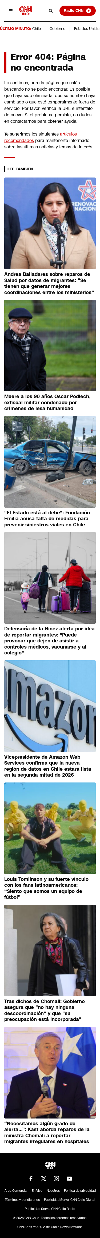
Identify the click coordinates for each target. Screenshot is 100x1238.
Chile (36, 28)
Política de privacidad (80, 1191)
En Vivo (37, 1191)
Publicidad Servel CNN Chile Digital (69, 1200)
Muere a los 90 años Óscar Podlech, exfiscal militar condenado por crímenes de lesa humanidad (47, 402)
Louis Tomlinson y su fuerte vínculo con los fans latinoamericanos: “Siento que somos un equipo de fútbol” (46, 888)
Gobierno (57, 28)
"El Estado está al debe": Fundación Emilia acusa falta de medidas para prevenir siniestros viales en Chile (47, 518)
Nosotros (53, 1191)
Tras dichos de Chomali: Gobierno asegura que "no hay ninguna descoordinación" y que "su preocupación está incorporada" (44, 1010)
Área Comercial (16, 1191)
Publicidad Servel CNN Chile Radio (50, 1209)
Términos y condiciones (22, 1200)
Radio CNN (77, 11)
